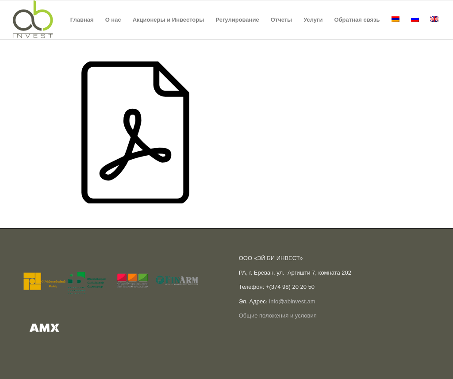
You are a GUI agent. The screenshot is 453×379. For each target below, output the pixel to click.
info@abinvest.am (292, 301)
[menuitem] (82, 19)
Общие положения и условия (278, 315)
